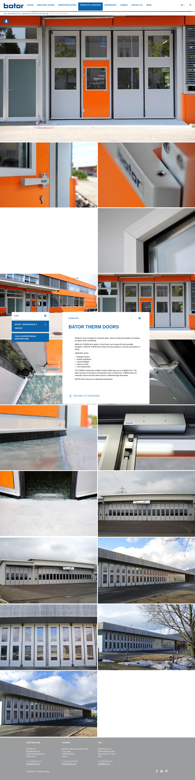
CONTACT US (137, 5)
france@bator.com (69, 764)
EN (182, 5)
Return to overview (86, 396)
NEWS (148, 5)
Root (5, 14)
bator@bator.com (33, 764)
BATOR (30, 5)
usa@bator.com (104, 764)
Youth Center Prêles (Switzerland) (25, 337)
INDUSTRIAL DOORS (45, 5)
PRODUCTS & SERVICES (90, 5)
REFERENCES (111, 5)
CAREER (123, 5)
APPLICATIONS (39, 14)
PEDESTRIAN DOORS (67, 5)
